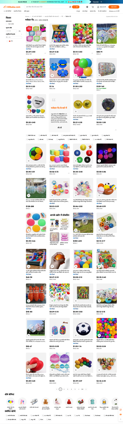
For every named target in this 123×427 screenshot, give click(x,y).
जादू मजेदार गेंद (106, 135)
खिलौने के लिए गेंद (72, 139)
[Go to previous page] (56, 389)
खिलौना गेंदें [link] (68, 16)
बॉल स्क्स (40, 139)
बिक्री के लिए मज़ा (30, 135)
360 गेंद (68, 415)
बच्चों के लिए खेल (10, 415)
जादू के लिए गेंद (60, 139)
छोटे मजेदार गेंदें (43, 135)
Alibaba (27, 16)
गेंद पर (41, 419)
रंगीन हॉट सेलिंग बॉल (109, 415)
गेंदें (62, 16)
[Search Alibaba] (47, 7)
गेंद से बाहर (50, 139)
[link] (120, 409)
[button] (70, 7)
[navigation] (14, 203)
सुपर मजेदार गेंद (83, 135)
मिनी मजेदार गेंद (109, 139)
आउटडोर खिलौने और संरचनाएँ (52, 16)
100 (82, 389)
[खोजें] (75, 6)
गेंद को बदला (86, 415)
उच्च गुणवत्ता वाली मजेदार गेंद (68, 135)
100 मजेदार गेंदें (97, 139)
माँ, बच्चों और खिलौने (37, 16)
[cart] (93, 7)
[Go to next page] (86, 389)
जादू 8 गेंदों (22, 419)
